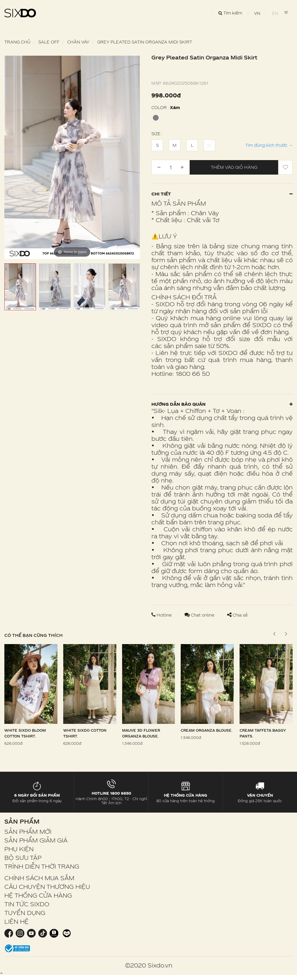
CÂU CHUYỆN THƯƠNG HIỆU (47, 886)
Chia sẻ (237, 614)
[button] (286, 634)
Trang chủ (17, 41)
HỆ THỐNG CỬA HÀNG (38, 895)
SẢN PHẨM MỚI (27, 831)
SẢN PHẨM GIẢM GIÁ (36, 840)
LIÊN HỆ (16, 921)
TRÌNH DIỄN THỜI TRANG (41, 866)
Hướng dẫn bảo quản (222, 404)
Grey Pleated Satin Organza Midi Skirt (144, 41)
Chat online (199, 614)
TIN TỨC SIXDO (26, 903)
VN (257, 13)
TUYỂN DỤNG (24, 912)
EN (275, 13)
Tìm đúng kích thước (269, 145)
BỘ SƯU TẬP (22, 857)
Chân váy (78, 41)
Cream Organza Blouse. (206, 730)
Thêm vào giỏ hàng (234, 167)
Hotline (162, 614)
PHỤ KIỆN (19, 848)
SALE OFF (48, 41)
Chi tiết (222, 193)
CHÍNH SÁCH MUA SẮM (39, 877)
